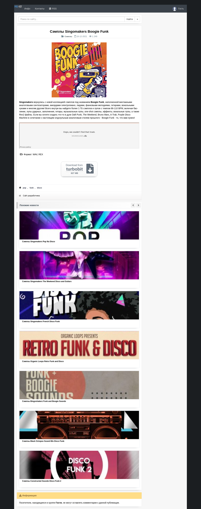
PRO (23, 8)
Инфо (38, 8)
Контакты (50, 8)
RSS (64, 8)
